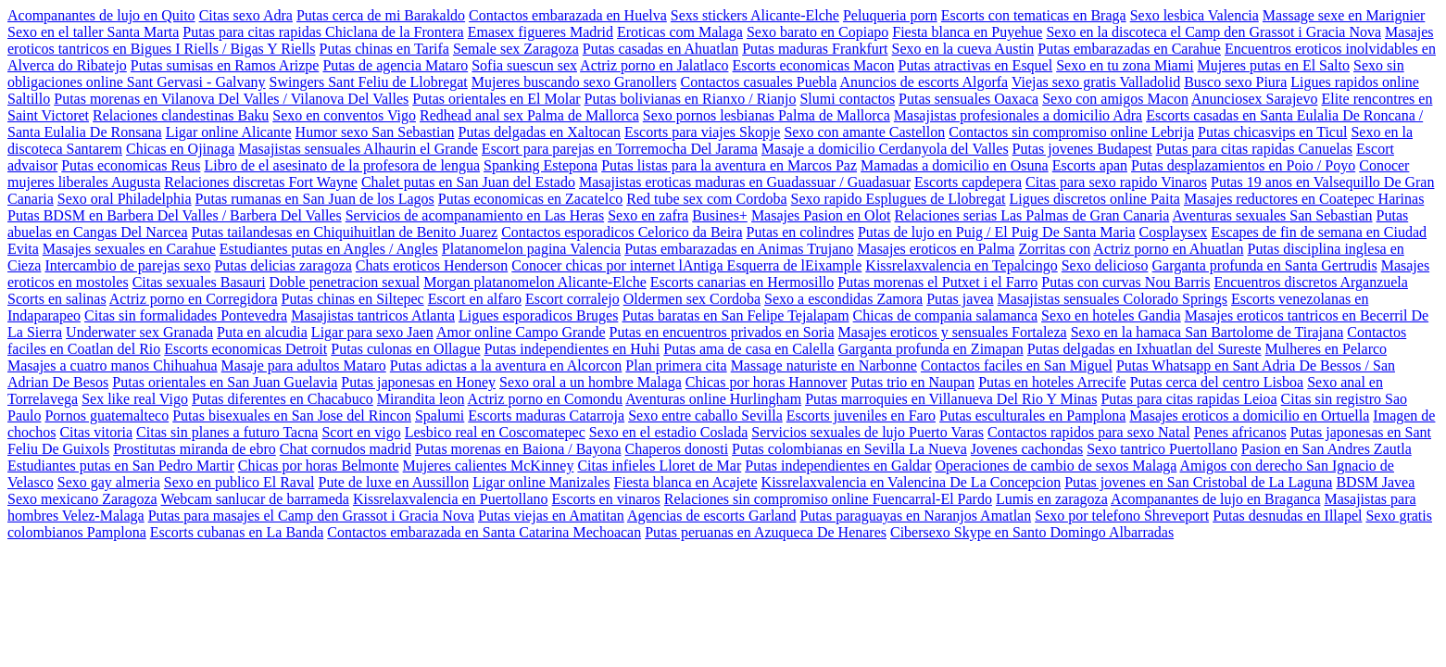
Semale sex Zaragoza (516, 49)
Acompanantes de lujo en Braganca (1216, 499)
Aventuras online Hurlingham (713, 399)
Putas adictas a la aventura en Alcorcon (506, 365)
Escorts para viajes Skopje (702, 132)
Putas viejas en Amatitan (551, 515)
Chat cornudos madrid (345, 449)
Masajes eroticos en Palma (935, 249)
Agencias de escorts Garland (712, 515)
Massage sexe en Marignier (1344, 15)
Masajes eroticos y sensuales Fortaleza (952, 332)
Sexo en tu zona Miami (1124, 65)
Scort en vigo (360, 432)
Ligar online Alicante (229, 132)
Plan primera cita (675, 365)
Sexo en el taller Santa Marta (93, 32)
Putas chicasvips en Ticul (1272, 132)
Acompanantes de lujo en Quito (101, 15)
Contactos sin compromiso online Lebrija (1071, 132)
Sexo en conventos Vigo (344, 115)
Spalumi (439, 415)
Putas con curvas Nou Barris (1125, 282)
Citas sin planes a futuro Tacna (227, 432)
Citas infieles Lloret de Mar (659, 465)
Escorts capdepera (968, 182)
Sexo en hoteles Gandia (1111, 315)
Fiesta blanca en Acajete (686, 482)
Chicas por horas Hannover (766, 382)
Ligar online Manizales (541, 482)
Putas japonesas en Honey (418, 382)
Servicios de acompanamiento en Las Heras (475, 215)
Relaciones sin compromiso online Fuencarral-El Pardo (828, 499)
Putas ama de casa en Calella (748, 349)
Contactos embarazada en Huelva (568, 15)
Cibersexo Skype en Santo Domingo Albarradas (1032, 532)
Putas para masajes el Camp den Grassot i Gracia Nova (311, 515)
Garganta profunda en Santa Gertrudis (1264, 265)
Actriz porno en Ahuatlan (1168, 249)
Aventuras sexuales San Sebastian (1272, 215)
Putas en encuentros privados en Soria (722, 332)
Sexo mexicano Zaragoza (82, 499)
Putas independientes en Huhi (572, 349)
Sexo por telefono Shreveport (1122, 515)
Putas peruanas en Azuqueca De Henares (765, 532)
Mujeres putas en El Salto (1274, 65)
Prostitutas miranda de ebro (194, 449)
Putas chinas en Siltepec (353, 299)
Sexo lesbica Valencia (1194, 15)
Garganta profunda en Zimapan (931, 349)
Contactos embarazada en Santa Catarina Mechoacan (484, 532)
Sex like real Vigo (135, 399)
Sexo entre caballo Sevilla (705, 415)
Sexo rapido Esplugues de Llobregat (898, 199)
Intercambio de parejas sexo (127, 265)
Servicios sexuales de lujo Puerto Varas (867, 432)
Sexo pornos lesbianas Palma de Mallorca (766, 115)
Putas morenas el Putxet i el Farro (937, 282)
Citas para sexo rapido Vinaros (1116, 182)
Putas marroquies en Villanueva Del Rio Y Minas (951, 399)
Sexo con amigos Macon (1115, 99)
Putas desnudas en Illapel (1287, 515)
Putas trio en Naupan (912, 382)
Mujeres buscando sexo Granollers (574, 82)
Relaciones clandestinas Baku (181, 115)
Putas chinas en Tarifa (384, 49)
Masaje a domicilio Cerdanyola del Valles (885, 149)
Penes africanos (1240, 432)
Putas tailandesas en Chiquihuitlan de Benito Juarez (345, 232)
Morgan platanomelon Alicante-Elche (535, 282)
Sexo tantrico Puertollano (1162, 449)
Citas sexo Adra (246, 15)
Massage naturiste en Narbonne (824, 365)
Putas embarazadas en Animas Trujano (738, 249)
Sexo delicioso (1105, 265)
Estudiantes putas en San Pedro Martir (120, 465)
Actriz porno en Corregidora (193, 299)
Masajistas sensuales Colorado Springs (1112, 299)
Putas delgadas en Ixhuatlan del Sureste (1144, 349)
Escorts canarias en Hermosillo (742, 282)
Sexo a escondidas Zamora (843, 299)
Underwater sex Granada (139, 332)
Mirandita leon (421, 399)
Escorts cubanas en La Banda (236, 532)
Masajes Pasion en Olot (821, 215)
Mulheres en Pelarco (1326, 349)
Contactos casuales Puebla (759, 82)
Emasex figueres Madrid (540, 32)
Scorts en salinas (57, 299)
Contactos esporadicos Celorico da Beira (621, 232)
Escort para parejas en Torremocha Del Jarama (620, 149)
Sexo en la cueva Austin (963, 49)
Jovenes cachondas (1027, 449)
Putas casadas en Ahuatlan (660, 49)
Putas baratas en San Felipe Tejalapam (735, 315)
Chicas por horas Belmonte (318, 465)
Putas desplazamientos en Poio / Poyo (1243, 165)
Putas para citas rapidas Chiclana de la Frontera (322, 32)
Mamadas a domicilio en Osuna (955, 165)
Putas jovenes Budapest (1082, 149)
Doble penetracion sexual (345, 282)
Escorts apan (1089, 165)
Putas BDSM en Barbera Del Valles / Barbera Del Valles (174, 215)
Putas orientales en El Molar (496, 99)
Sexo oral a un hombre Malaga (590, 382)
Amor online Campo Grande (521, 332)
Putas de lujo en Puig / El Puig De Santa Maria (997, 232)
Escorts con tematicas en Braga (1033, 15)
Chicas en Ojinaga (180, 149)
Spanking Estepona (540, 165)
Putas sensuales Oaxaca (968, 99)
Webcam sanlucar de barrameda (254, 499)
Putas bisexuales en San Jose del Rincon (291, 415)
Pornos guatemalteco (106, 415)
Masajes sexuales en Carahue (129, 249)
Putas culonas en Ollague (405, 349)
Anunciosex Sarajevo (1254, 99)
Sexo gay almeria (108, 482)
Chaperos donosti (677, 449)
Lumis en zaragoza (1052, 499)
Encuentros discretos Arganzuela (1311, 282)
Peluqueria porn (890, 15)
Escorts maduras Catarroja (546, 415)
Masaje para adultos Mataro (303, 365)
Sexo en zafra (648, 215)
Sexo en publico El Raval (239, 482)
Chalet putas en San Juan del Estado (468, 182)
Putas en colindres (800, 232)
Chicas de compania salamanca (945, 315)
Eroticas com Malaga (680, 32)
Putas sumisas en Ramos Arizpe (225, 65)
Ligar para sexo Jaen (372, 332)
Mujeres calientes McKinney (488, 465)
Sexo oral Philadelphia (124, 199)
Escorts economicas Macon (813, 65)
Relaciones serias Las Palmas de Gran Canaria (1032, 215)
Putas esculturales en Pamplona (1032, 415)
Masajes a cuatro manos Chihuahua (112, 365)
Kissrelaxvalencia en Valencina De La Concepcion (911, 482)
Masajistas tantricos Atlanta (373, 315)
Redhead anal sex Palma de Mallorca (529, 115)
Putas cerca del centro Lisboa (1216, 382)
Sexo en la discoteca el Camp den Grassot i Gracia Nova (1213, 32)
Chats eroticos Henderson (432, 265)
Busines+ (720, 215)
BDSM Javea (1375, 482)
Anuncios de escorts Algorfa (923, 82)
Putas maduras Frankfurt (814, 49)
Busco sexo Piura (1235, 82)
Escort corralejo (572, 299)
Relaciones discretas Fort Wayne (261, 182)
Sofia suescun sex (524, 65)
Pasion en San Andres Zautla (1326, 449)
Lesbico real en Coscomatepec (495, 432)
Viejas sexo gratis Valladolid (1096, 82)
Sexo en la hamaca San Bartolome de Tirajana (1207, 332)
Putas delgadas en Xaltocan (540, 132)
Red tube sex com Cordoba (706, 199)
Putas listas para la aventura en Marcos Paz (729, 165)
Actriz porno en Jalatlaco (654, 65)
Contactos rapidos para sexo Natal (1088, 432)
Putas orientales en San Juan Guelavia (224, 382)
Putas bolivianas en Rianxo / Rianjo (691, 99)
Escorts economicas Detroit (245, 349)
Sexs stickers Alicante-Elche (755, 15)
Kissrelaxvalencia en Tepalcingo (961, 265)
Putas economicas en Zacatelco (530, 199)
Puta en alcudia (262, 332)
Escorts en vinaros (606, 499)
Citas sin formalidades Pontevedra (185, 315)
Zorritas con (1054, 249)
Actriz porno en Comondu (545, 399)
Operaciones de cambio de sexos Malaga (1056, 465)
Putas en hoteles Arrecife (1052, 382)
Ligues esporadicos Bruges (538, 315)
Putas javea (959, 299)
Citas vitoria (95, 432)
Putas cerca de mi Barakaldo (380, 15)
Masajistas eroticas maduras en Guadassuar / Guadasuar (745, 182)
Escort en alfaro (475, 299)
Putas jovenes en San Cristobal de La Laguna (1198, 482)
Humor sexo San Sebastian (375, 132)
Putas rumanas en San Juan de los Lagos (314, 199)
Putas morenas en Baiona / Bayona (518, 449)
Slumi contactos (847, 99)
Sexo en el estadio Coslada (668, 432)
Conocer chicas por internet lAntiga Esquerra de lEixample (686, 265)
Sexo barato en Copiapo (817, 32)
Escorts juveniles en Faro (861, 415)
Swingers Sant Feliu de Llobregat (369, 82)
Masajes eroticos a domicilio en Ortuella (1249, 415)
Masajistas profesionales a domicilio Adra (1018, 115)
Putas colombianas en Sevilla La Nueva (849, 449)
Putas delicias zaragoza (282, 265)
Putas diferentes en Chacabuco (282, 399)
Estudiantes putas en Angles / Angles (329, 249)
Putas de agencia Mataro (395, 65)
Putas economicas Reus (130, 165)
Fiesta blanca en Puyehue (967, 32)
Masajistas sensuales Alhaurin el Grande (358, 149)
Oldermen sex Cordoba (692, 299)
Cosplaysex (1173, 232)
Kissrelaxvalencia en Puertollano (450, 499)
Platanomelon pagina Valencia (531, 249)
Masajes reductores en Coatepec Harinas (1304, 199)
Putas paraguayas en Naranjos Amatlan (915, 515)
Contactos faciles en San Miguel (1017, 365)
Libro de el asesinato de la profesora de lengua (342, 165)
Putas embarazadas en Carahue (1129, 49)
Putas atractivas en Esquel (976, 65)
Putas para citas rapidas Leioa (1188, 399)
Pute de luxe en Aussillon (393, 482)
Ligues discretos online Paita (1095, 199)
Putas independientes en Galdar (838, 465)
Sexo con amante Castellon (864, 132)
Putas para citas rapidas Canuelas (1254, 149)
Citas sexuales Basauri (199, 282)
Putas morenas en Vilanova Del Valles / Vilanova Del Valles (231, 99)
